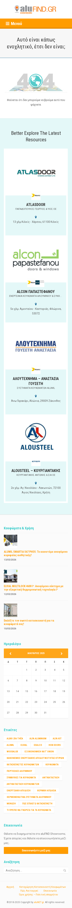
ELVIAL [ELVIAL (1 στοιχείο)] (24, 745)
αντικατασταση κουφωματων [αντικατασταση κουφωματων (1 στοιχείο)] (23, 784)
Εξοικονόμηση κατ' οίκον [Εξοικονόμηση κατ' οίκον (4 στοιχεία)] (39, 751)
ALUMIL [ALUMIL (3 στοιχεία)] (10, 745)
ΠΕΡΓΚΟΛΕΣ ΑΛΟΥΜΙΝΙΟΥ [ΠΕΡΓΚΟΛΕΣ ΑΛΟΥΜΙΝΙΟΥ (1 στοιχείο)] (19, 771)
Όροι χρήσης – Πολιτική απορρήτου (38, 894)
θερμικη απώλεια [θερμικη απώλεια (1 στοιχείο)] (46, 790)
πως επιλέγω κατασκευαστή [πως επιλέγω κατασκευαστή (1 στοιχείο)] (37, 803)
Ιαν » (60, 653)
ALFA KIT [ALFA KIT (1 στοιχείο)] (57, 738)
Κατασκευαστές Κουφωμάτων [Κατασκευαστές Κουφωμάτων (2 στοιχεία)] (23, 764)
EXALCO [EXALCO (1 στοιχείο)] (38, 745)
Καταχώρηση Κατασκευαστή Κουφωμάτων (42, 887)
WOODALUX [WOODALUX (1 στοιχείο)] (12, 751)
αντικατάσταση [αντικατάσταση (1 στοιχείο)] (50, 777)
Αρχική (10, 887)
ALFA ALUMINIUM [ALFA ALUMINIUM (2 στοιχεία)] (38, 738)
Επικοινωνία (50, 890)
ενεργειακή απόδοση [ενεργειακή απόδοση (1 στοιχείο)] (19, 790)
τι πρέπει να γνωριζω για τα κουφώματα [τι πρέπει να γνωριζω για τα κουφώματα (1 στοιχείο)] (29, 810)
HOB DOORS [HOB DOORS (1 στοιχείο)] (55, 745)
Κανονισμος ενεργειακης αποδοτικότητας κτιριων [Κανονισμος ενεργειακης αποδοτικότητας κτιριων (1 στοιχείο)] (35, 758)
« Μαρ (11, 653)
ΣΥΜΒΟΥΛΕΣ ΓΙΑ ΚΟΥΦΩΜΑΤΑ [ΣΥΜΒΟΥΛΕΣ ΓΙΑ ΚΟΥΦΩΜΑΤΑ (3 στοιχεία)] (21, 777)
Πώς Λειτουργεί (29, 890)
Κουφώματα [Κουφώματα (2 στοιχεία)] (52, 764)
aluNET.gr (39, 902)
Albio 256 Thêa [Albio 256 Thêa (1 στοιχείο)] (15, 738)
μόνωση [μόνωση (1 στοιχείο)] (11, 803)
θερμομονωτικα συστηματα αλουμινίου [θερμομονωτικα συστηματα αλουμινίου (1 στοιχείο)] (29, 797)
